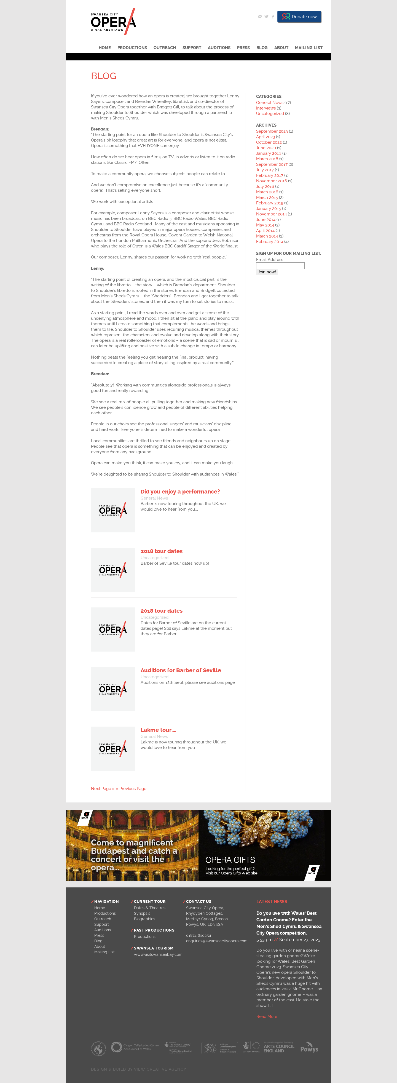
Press (243, 47)
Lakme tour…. (158, 730)
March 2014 (267, 236)
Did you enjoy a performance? (180, 492)
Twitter (266, 16)
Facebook (273, 16)
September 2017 (272, 164)
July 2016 (265, 186)
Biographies (144, 919)
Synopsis (142, 913)
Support (192, 47)
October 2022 (269, 142)
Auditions (219, 47)
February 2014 (269, 241)
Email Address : (270, 259)
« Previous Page (131, 788)
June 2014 (265, 219)
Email (259, 16)
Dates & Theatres (149, 908)
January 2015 (268, 208)
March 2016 (267, 192)
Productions (132, 47)
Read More (266, 1016)
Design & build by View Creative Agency (138, 1069)
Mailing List (309, 47)
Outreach (165, 47)
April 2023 (265, 136)
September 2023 (272, 131)
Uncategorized (154, 557)
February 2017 (269, 175)
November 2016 (271, 180)
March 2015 (267, 197)
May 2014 (265, 225)
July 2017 (265, 169)
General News (154, 498)
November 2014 (271, 214)
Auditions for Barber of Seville (181, 670)
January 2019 (268, 153)
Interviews (266, 108)
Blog (262, 47)
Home (105, 47)
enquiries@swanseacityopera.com (217, 941)
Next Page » (103, 788)
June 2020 (266, 147)
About (281, 47)
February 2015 (269, 203)
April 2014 (265, 230)
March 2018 (267, 158)
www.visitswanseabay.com (158, 954)
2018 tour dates (162, 551)
